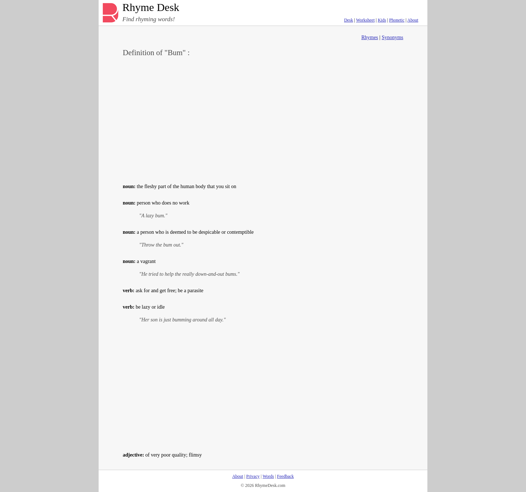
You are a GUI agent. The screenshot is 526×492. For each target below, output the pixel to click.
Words (268, 476)
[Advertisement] (263, 119)
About (412, 20)
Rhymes (369, 37)
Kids (382, 20)
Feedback (285, 476)
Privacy (253, 476)
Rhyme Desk (150, 7)
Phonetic (396, 20)
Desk (348, 20)
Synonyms (392, 37)
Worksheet (365, 20)
